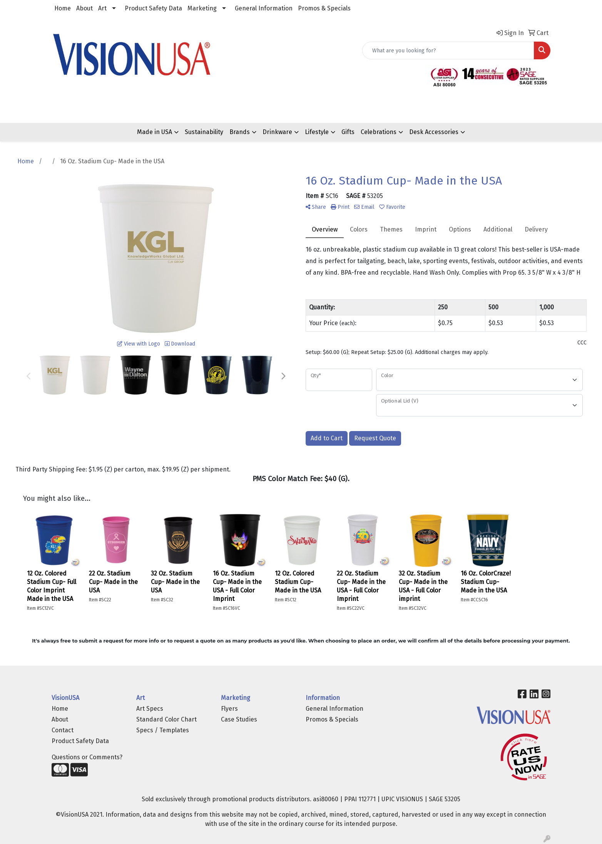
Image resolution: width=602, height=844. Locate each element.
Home (62, 8)
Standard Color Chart (166, 719)
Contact (63, 730)
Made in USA (154, 132)
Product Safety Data (153, 8)
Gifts (348, 132)
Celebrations (378, 132)
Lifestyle (317, 132)
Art (102, 8)
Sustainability (204, 132)
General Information (264, 8)
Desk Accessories (433, 132)
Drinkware (277, 132)
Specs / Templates (162, 730)
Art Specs (149, 708)
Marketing (202, 8)
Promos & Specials (324, 8)
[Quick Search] (448, 50)
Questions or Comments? (87, 757)
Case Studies (239, 719)
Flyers (229, 708)
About (84, 8)
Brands (239, 132)
